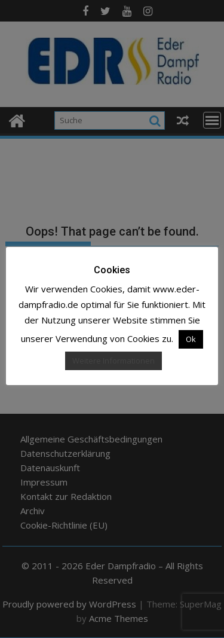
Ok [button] (191, 339)
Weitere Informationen (113, 360)
